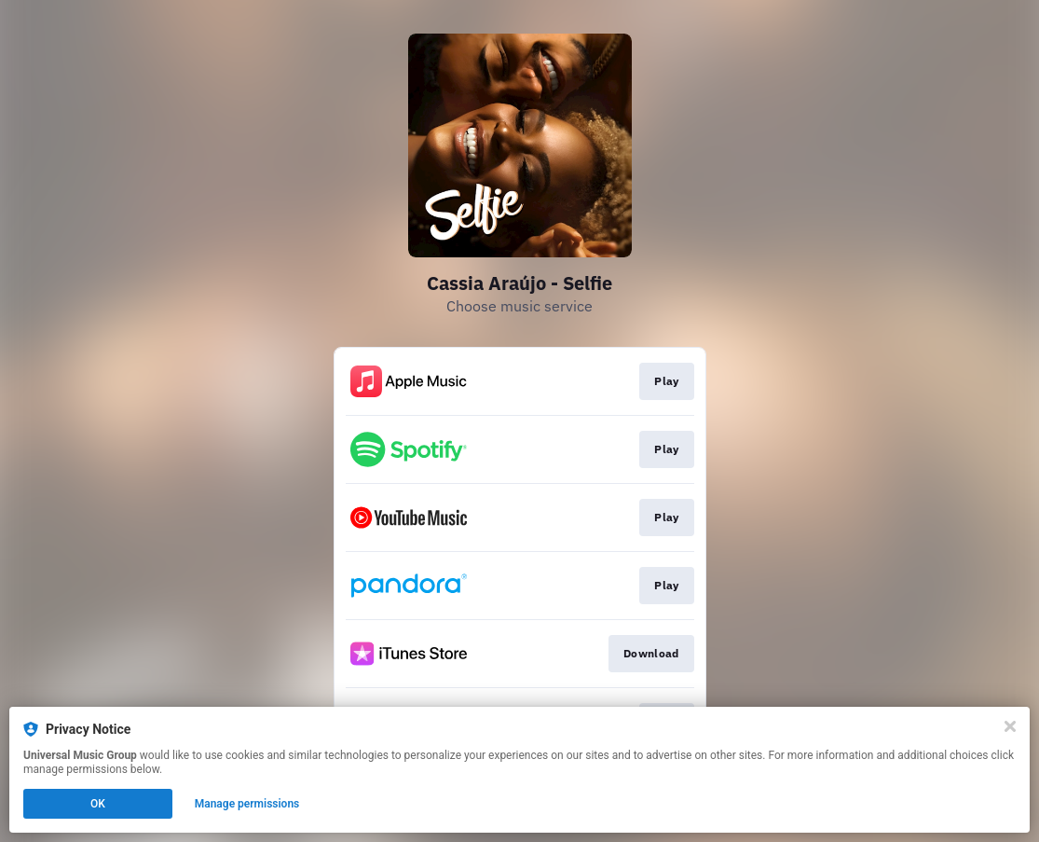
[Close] (1010, 726)
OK (97, 803)
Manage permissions (247, 803)
